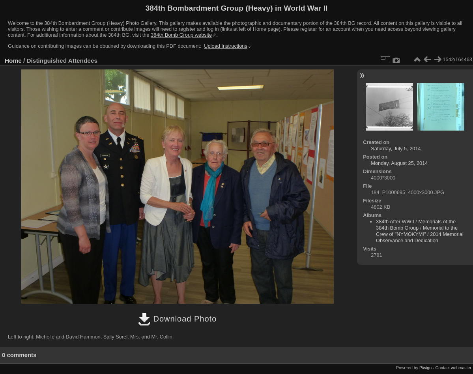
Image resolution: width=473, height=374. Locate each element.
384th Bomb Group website (181, 35)
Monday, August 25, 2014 (399, 163)
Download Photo (177, 318)
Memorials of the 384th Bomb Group (416, 225)
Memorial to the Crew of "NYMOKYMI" (417, 231)
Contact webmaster (453, 367)
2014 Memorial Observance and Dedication (420, 237)
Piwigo (425, 367)
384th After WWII (395, 221)
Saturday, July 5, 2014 (396, 148)
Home (13, 60)
